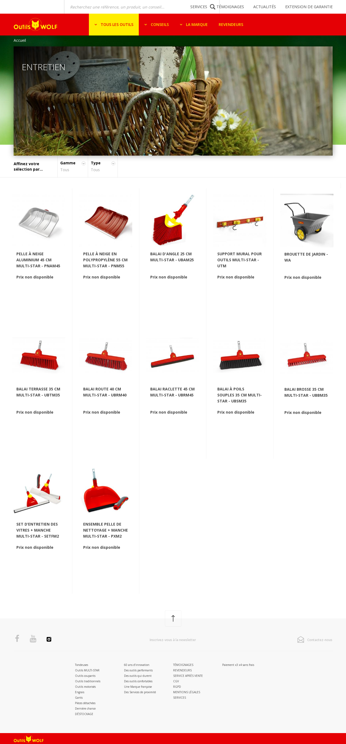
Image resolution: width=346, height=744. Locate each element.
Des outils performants (138, 670)
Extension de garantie (309, 6)
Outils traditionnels (87, 681)
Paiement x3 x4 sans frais (238, 665)
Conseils (159, 24)
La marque (196, 24)
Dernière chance (85, 708)
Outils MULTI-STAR (87, 670)
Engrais (79, 692)
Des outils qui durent (138, 676)
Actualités (264, 6)
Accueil (20, 40)
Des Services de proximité (140, 692)
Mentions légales (186, 692)
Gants (79, 697)
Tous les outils (116, 24)
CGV (176, 681)
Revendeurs (231, 24)
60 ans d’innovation (136, 665)
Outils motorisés (85, 687)
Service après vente (188, 676)
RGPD (177, 687)
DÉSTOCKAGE (84, 714)
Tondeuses (81, 665)
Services (198, 6)
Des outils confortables (138, 681)
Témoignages (230, 6)
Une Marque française (138, 687)
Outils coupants (85, 676)
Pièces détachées (85, 703)
